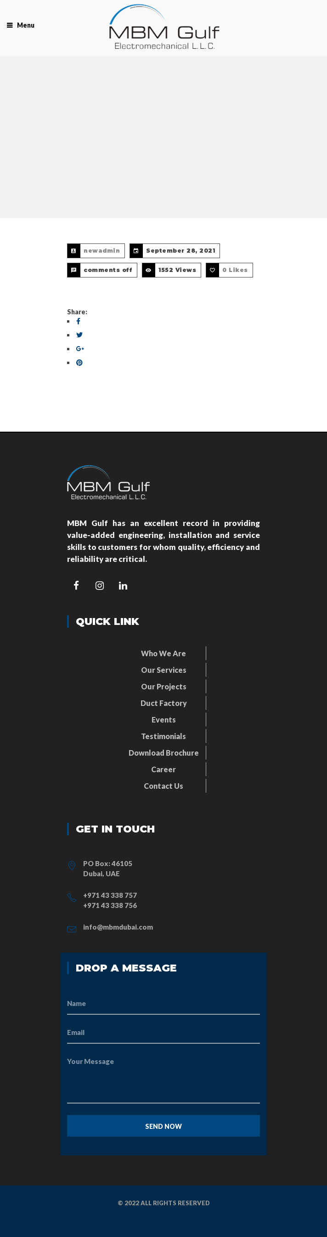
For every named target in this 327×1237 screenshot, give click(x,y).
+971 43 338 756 (110, 905)
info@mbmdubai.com (118, 927)
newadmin (102, 250)
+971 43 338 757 (110, 895)
